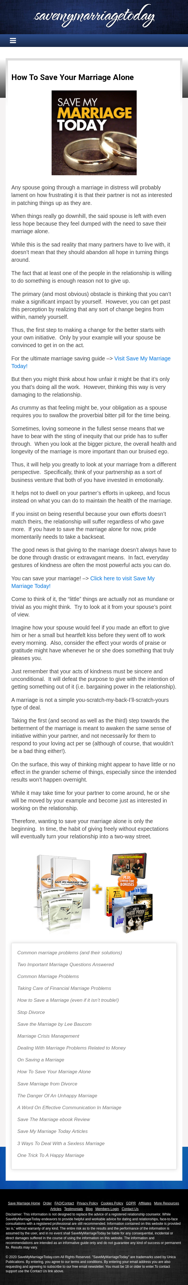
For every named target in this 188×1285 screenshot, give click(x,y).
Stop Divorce (31, 1012)
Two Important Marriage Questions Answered (65, 964)
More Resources (166, 1203)
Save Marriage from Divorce (47, 1084)
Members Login (107, 1209)
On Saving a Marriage (40, 1060)
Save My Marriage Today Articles (52, 1131)
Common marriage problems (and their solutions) (69, 952)
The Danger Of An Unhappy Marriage (57, 1095)
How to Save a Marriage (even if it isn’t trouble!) (68, 1000)
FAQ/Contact (64, 1203)
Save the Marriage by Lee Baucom (54, 1024)
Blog (89, 1209)
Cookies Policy (112, 1203)
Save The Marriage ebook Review (53, 1119)
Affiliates (144, 1203)
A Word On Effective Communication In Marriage (69, 1107)
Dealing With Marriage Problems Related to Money (71, 1048)
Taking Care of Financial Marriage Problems (64, 988)
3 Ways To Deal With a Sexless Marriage (61, 1143)
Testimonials (73, 1209)
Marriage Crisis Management (48, 1036)
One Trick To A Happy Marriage (50, 1155)
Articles (55, 1209)
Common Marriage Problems (48, 976)
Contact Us (130, 1209)
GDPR (131, 1203)
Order (47, 1203)
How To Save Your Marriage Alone (54, 1071)
